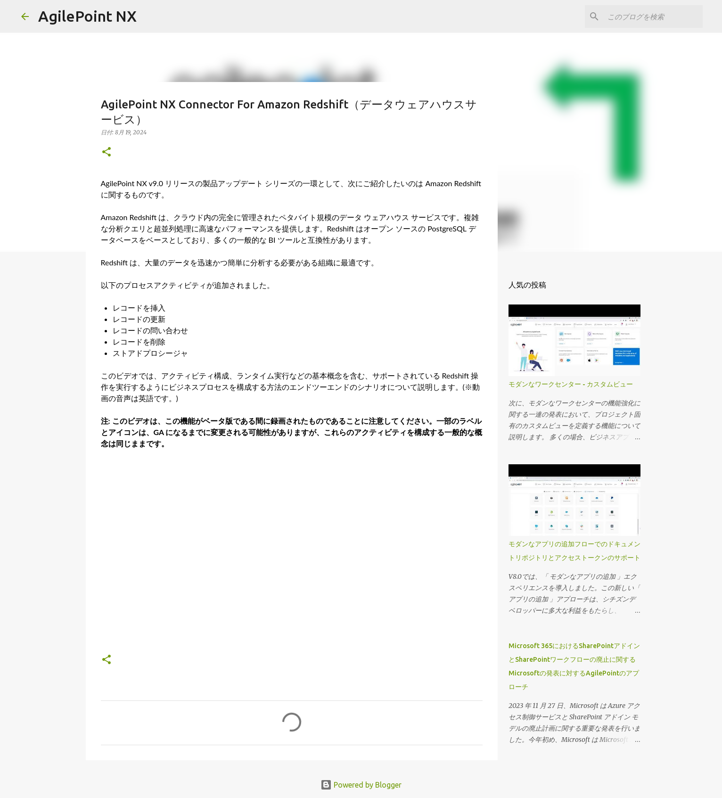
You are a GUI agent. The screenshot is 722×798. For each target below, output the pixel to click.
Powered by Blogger (361, 785)
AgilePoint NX (87, 16)
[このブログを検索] (653, 16)
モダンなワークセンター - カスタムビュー (571, 384)
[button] (106, 152)
